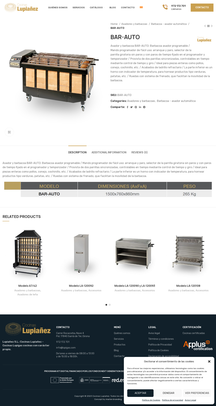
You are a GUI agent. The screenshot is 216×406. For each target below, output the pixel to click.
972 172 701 (62, 342)
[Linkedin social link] (140, 107)
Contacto (119, 356)
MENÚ (117, 327)
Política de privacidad (172, 400)
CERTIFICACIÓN (192, 327)
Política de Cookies (151, 400)
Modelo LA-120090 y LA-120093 (134, 286)
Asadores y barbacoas (134, 23)
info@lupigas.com (66, 347)
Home (114, 23)
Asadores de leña (27, 294)
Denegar (168, 393)
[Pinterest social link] (136, 107)
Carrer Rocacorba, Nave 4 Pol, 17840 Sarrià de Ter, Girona (73, 335)
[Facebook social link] (127, 107)
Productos (119, 344)
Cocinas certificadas (194, 333)
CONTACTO (63, 327)
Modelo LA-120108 (188, 286)
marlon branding (114, 399)
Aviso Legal (190, 400)
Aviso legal (154, 333)
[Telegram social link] (144, 107)
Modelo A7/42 (27, 286)
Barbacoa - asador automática (169, 23)
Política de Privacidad (160, 344)
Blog (116, 350)
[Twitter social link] (131, 107)
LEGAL (152, 327)
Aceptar (140, 393)
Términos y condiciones (161, 339)
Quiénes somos (122, 333)
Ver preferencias (197, 393)
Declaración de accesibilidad (163, 356)
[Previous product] (205, 26)
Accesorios (94, 290)
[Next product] (211, 26)
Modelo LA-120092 (81, 286)
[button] (209, 361)
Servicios (119, 339)
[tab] (77, 151)
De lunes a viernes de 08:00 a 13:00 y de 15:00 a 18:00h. (75, 355)
